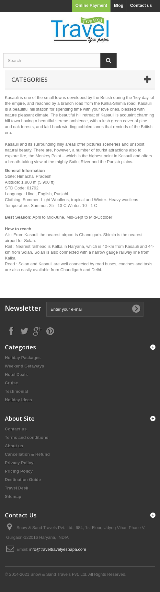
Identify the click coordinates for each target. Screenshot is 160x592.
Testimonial (16, 391)
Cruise (11, 383)
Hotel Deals (16, 374)
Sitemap (13, 496)
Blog (118, 5)
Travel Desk (16, 488)
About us (14, 445)
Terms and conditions (26, 437)
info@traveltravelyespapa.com (57, 549)
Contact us (141, 5)
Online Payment (91, 5)
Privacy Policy (19, 462)
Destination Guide (23, 479)
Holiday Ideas (18, 399)
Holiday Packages (23, 357)
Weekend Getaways (24, 366)
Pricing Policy (19, 471)
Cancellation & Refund (27, 454)
